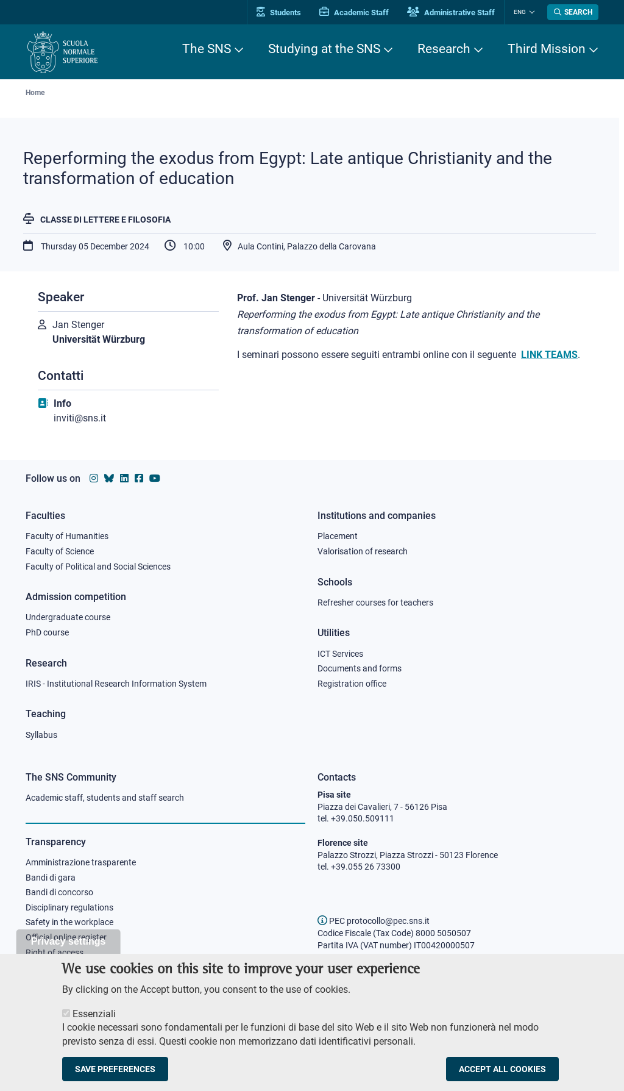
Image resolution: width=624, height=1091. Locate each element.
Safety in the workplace (69, 922)
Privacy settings (68, 948)
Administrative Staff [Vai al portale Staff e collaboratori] (451, 12)
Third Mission (547, 48)
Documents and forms (359, 668)
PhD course (47, 632)
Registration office (351, 684)
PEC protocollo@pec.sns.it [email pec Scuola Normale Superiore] (373, 921)
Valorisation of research (362, 551)
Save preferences (115, 1076)
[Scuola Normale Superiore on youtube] (154, 478)
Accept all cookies (502, 1076)
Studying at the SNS (324, 48)
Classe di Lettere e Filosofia (105, 219)
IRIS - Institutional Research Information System (116, 684)
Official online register (66, 937)
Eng (520, 12)
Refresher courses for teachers (375, 602)
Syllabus (41, 735)
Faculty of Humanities (67, 536)
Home (35, 92)
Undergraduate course (68, 617)
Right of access (54, 952)
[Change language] (530, 12)
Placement (337, 536)
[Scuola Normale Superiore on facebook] (139, 478)
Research (443, 48)
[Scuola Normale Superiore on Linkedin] (124, 478)
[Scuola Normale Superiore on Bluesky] (109, 478)
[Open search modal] (572, 12)
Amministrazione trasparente (81, 862)
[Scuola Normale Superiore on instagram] (94, 478)
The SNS (206, 48)
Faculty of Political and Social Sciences (98, 566)
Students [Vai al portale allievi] (279, 12)
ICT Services (340, 654)
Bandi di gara (51, 877)
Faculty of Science (60, 551)
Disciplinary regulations (69, 907)
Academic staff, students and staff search (105, 798)
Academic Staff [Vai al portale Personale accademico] (354, 12)
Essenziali (94, 1020)
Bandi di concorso (59, 892)
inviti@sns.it (80, 418)
